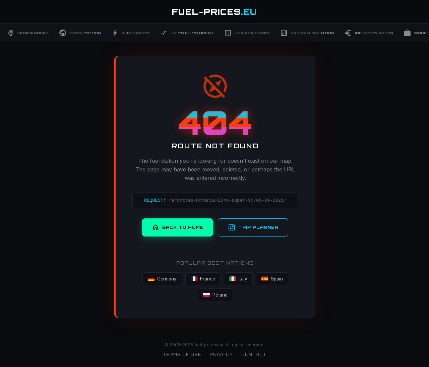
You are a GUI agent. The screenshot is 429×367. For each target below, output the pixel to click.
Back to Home (177, 227)
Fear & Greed (28, 33)
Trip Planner (253, 227)
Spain (272, 278)
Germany (162, 278)
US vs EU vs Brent (187, 33)
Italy (238, 278)
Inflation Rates (368, 33)
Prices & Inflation (307, 33)
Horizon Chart (247, 33)
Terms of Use (182, 354)
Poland (215, 295)
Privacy (221, 354)
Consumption (80, 33)
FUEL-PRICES (214, 12)
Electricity (130, 33)
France (203, 278)
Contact (253, 354)
